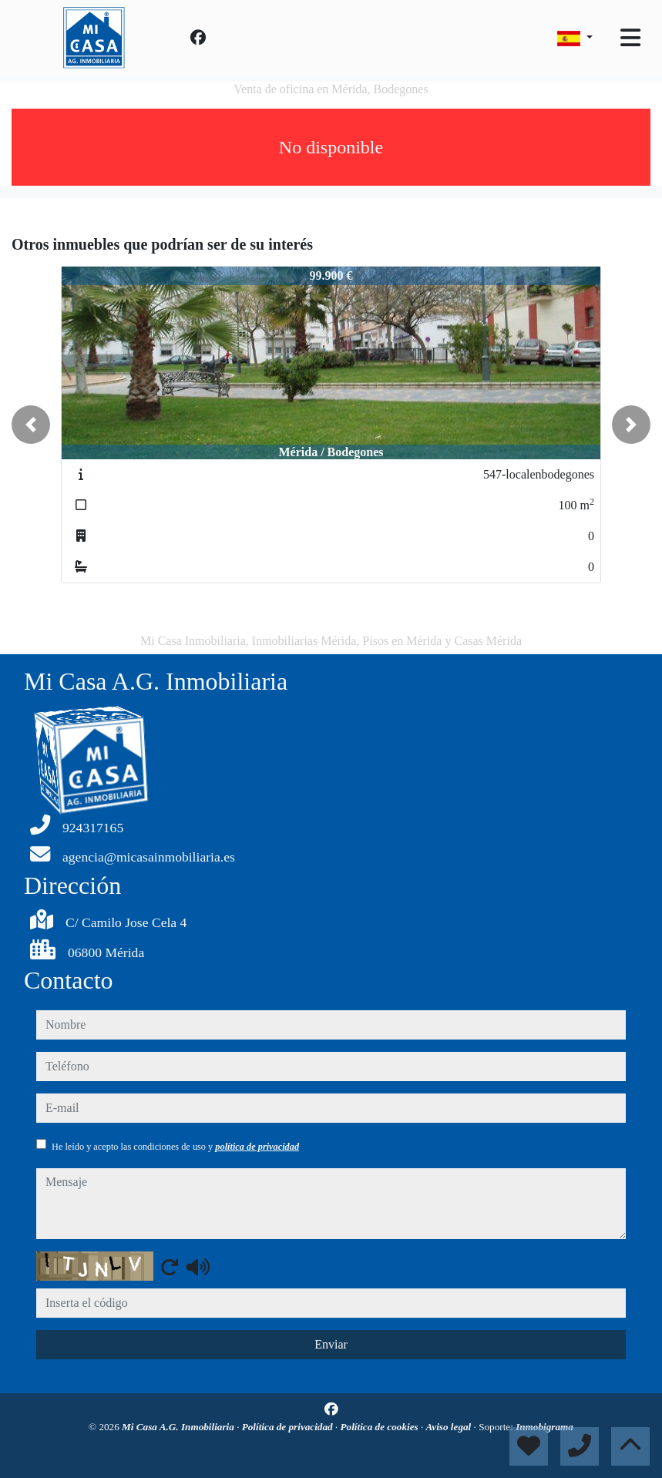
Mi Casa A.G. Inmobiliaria (179, 1427)
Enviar (331, 1344)
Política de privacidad (288, 1427)
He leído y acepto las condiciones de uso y (175, 1146)
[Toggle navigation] (630, 37)
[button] (31, 424)
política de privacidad (257, 1146)
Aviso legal (450, 1427)
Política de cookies (381, 1427)
